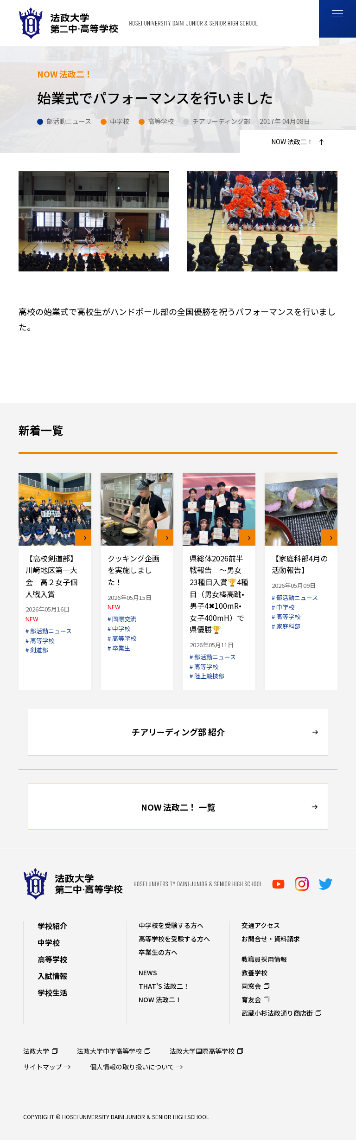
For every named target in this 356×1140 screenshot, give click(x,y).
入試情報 (52, 975)
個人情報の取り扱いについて (132, 1066)
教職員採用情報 (264, 959)
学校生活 (52, 992)
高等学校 (52, 959)
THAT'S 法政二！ (164, 986)
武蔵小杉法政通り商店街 (277, 1013)
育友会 (251, 999)
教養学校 (254, 972)
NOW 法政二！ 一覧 (178, 807)
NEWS (148, 972)
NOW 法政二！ (160, 999)
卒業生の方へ (158, 952)
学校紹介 (52, 925)
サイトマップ (42, 1066)
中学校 (49, 942)
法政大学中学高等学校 (109, 1051)
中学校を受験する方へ (171, 925)
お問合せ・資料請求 (271, 938)
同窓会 (251, 986)
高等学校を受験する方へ (174, 938)
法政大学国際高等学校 (202, 1051)
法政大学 (36, 1051)
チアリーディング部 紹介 (178, 732)
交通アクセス (261, 925)
